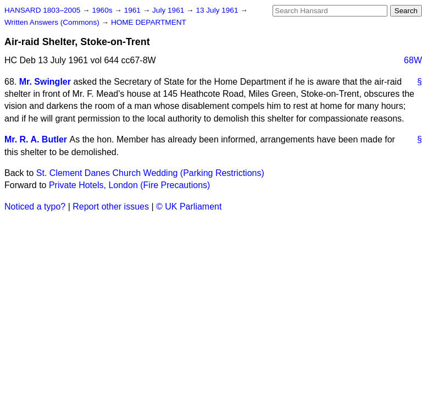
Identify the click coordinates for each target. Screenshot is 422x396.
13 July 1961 (218, 10)
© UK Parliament (188, 206)
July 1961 (169, 10)
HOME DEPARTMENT (148, 22)
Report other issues (111, 206)
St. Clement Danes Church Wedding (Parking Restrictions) (150, 173)
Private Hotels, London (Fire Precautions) (129, 185)
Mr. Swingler (45, 81)
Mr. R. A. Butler (35, 139)
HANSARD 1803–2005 (42, 10)
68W (413, 60)
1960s (103, 10)
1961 (133, 10)
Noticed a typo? (34, 206)
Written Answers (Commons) (53, 22)
